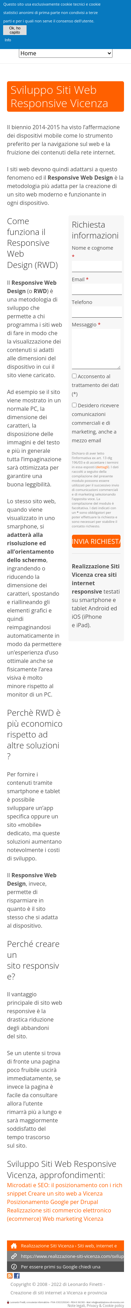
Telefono (82, 302)
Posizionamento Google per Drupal (52, 1202)
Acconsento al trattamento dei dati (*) (95, 385)
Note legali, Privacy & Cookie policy (96, 1305)
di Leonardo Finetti (83, 1284)
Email (80, 279)
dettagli (102, 467)
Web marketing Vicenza (73, 1219)
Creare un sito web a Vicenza (65, 1193)
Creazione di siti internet (36, 1292)
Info (8, 36)
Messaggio (86, 324)
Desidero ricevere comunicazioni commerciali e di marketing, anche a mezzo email (95, 423)
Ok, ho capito (14, 26)
